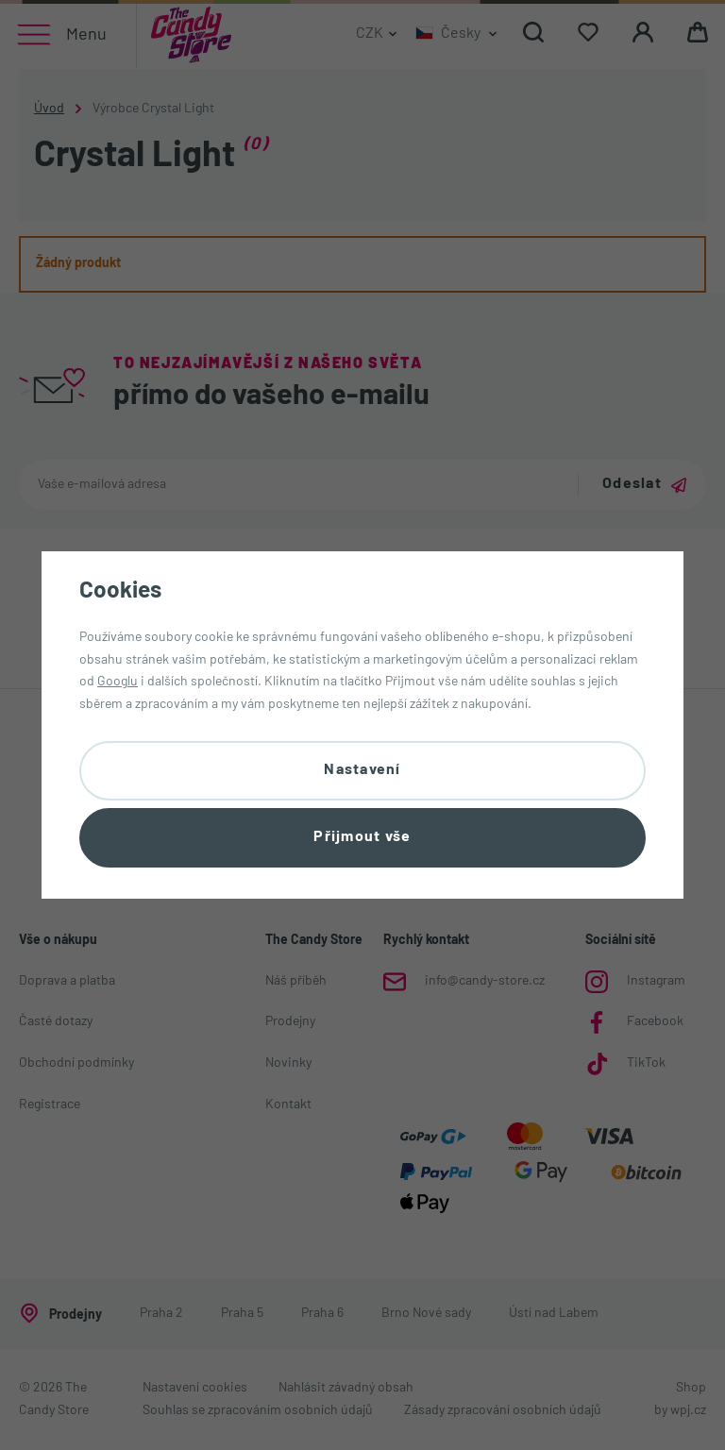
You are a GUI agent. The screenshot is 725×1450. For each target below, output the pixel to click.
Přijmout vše (362, 837)
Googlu (117, 682)
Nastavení (362, 770)
